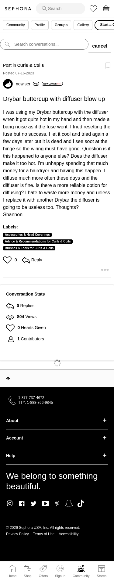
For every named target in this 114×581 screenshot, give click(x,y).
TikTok (81, 503)
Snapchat (69, 503)
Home (12, 576)
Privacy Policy (17, 534)
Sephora (18, 8)
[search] (60, 8)
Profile (40, 25)
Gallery (83, 25)
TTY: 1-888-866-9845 (35, 402)
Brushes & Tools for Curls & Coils (29, 248)
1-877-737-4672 (31, 398)
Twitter (33, 503)
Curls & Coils (30, 65)
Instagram (10, 503)
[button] (8, 260)
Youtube (45, 504)
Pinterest (57, 503)
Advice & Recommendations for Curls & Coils (38, 241)
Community (81, 576)
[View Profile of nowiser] (27, 84)
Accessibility (68, 534)
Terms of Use (44, 534)
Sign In (60, 571)
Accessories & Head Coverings (27, 234)
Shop (28, 576)
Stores (101, 576)
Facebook (22, 503)
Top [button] (8, 378)
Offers (43, 576)
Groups (61, 25)
